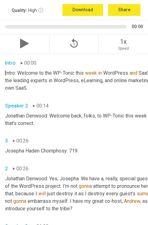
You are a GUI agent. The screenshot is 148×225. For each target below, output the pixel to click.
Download (82, 9)
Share (124, 9)
